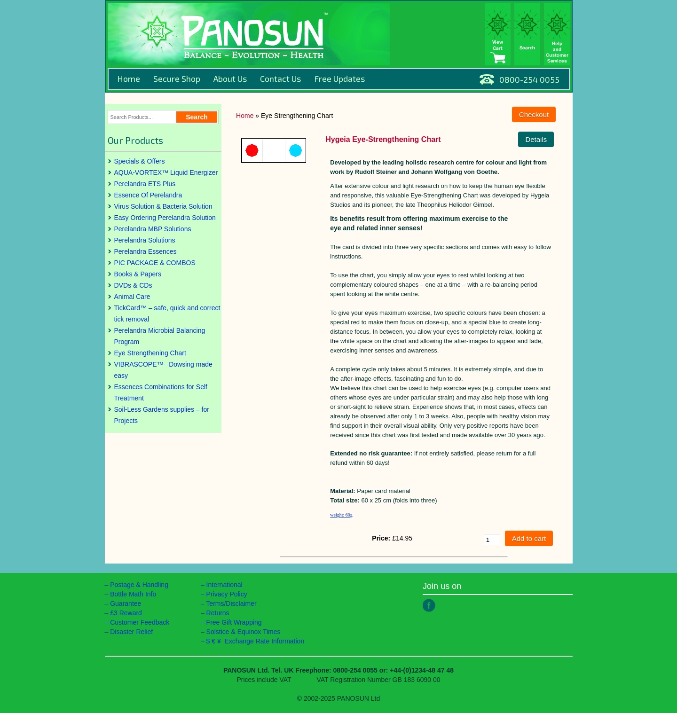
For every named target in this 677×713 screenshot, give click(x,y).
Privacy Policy (226, 594)
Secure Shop (176, 78)
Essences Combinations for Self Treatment (160, 392)
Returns (217, 613)
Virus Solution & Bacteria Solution (163, 206)
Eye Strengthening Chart (150, 353)
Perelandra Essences (145, 251)
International (224, 584)
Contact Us (280, 78)
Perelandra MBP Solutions (152, 229)
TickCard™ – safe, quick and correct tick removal (167, 313)
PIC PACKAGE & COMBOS (155, 262)
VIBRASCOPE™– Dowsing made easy (163, 369)
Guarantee (125, 603)
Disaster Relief (131, 631)
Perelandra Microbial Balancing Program (159, 336)
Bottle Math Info (133, 594)
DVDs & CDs (133, 285)
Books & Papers (137, 274)
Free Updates (339, 78)
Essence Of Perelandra (148, 195)
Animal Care (132, 296)
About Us (230, 78)
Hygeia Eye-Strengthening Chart (383, 139)
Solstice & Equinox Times (243, 631)
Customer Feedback (139, 622)
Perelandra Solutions (144, 240)
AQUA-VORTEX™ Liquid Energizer (166, 172)
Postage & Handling (139, 584)
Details (536, 139)
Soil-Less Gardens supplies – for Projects (161, 415)
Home (128, 78)
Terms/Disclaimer (231, 603)
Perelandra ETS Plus (145, 184)
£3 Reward (126, 613)
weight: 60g (341, 514)
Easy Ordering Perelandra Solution (165, 217)
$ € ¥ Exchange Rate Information (255, 641)
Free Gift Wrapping (234, 622)
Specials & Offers (139, 161)
